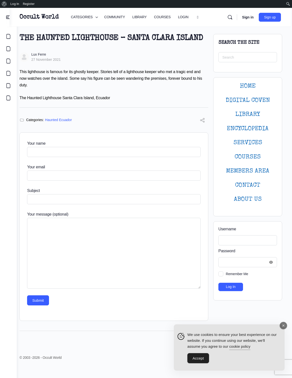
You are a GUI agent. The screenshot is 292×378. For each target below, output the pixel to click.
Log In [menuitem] (14, 4)
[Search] (231, 17)
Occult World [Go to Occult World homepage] (46, 17)
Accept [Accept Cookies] (198, 358)
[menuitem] (4, 4)
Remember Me (237, 274)
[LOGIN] (8, 85)
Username (227, 229)
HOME (248, 86)
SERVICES (247, 143)
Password (246, 251)
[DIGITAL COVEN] (8, 98)
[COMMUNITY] (8, 49)
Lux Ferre (45, 64)
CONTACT (247, 185)
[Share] (202, 130)
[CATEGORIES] (8, 36)
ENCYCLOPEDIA (248, 129)
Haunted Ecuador (65, 129)
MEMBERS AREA (247, 171)
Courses (248, 157)
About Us (248, 199)
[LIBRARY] (8, 61)
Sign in (249, 17)
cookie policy (239, 347)
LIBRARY (247, 114)
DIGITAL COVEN (248, 100)
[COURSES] (8, 73)
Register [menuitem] (29, 4)
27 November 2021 (53, 69)
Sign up (271, 17)
